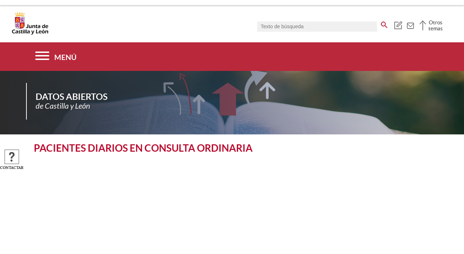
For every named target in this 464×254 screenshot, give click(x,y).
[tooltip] (398, 25)
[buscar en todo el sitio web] (384, 23)
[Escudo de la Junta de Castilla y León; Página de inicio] (30, 33)
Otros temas (435, 25)
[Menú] (56, 56)
